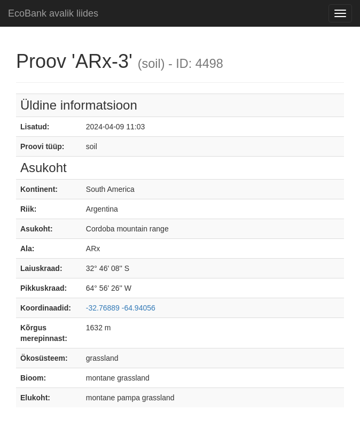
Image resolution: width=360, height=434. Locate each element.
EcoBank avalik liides (53, 13)
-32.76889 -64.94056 (120, 308)
